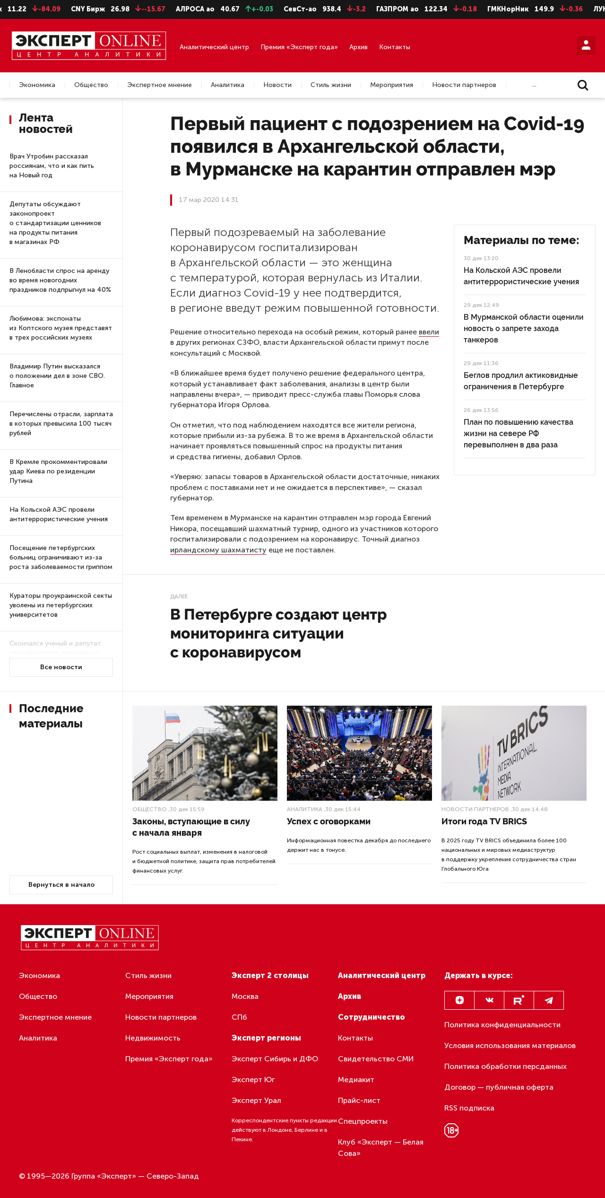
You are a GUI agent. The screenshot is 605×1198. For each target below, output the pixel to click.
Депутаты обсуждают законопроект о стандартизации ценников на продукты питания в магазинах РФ (55, 223)
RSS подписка (469, 1107)
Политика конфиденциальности (502, 1024)
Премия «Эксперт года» (299, 47)
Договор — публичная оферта (498, 1087)
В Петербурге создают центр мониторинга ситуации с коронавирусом (278, 633)
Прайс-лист (359, 1100)
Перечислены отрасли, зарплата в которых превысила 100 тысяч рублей (61, 423)
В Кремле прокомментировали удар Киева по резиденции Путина (58, 471)
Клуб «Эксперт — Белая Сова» (381, 1147)
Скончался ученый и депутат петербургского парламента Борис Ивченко (55, 652)
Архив (358, 47)
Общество (91, 85)
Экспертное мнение (159, 85)
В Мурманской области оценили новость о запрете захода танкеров (524, 328)
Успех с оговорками (329, 821)
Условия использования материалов (510, 1045)
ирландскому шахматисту (218, 549)
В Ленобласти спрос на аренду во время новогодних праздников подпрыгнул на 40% (60, 280)
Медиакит (356, 1079)
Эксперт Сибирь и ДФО (275, 1058)
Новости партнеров (464, 85)
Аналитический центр (214, 47)
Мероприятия (391, 85)
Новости (277, 85)
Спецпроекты (363, 1121)
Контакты (394, 47)
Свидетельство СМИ (376, 1058)
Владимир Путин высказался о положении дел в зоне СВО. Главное (57, 375)
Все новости (61, 667)
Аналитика (227, 85)
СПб (239, 1017)
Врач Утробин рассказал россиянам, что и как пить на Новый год (51, 165)
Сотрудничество (371, 1017)
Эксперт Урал (256, 1100)
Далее (179, 596)
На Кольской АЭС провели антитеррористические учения (58, 514)
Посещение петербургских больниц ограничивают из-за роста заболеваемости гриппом (60, 557)
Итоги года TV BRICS (484, 821)
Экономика (37, 85)
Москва (245, 996)
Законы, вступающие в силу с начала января (191, 827)
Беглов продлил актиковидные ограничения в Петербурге (521, 381)
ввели (429, 331)
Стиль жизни (331, 85)
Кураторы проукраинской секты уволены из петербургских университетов (60, 605)
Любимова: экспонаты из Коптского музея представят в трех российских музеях (60, 328)
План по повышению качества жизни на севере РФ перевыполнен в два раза (518, 433)
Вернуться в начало (61, 885)
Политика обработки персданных (505, 1066)
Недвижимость (153, 1037)
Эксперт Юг (253, 1079)
